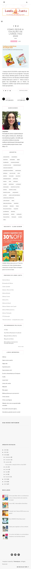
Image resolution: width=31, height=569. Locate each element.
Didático (5, 176)
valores (20, 216)
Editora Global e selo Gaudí (9, 306)
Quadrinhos (6, 211)
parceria (12, 206)
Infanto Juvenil (12, 189)
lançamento (15, 192)
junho (6, 469)
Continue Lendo (23, 90)
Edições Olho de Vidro (8, 290)
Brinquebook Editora (7, 283)
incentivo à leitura (15, 186)
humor (5, 184)
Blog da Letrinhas (9, 339)
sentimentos (6, 214)
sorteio (12, 214)
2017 (5, 484)
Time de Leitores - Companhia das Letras (12, 319)
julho (6, 467)
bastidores (12, 159)
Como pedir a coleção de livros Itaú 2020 (15, 32)
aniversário (14, 156)
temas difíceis (6, 216)
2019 (5, 479)
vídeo (4, 219)
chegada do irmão (15, 162)
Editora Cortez (6, 296)
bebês (18, 159)
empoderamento (7, 178)
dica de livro (12, 173)
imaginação (6, 186)
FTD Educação (6, 316)
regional (13, 211)
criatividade (18, 170)
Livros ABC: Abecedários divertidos (18, 503)
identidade (11, 184)
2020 (5, 454)
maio (6, 472)
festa (10, 181)
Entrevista (15, 178)
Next (24, 63)
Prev (20, 63)
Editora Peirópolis (6, 313)
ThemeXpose (17, 561)
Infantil (5, 189)
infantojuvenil (6, 192)
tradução (14, 216)
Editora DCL (5, 299)
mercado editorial (7, 203)
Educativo (18, 176)
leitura (5, 195)
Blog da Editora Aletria (10, 335)
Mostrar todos (21, 346)
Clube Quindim (6, 286)
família (5, 181)
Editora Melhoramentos (8, 309)
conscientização (17, 165)
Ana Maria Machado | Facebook (12, 332)
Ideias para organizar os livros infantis (18, 526)
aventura (5, 159)
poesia (17, 206)
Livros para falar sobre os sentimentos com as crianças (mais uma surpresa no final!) (19, 498)
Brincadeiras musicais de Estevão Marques (11, 342)
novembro (8, 459)
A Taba (6, 329)
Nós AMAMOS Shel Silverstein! (17, 519)
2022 (5, 450)
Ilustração (18, 184)
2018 (5, 481)
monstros (16, 203)
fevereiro (7, 476)
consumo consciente (8, 167)
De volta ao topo (23, 567)
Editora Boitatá (6, 293)
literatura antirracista (8, 197)
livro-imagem (6, 200)
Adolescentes (6, 156)
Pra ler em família (7, 208)
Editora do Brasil (6, 303)
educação (11, 176)
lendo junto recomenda (14, 195)
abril (6, 474)
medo (13, 200)
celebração (6, 162)
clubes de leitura (7, 165)
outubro (7, 462)
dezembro (8, 457)
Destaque (14, 41)
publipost (16, 208)
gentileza (15, 181)
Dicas (19, 173)
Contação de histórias (8, 170)
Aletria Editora (6, 280)
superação (19, 214)
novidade (5, 206)
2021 (5, 452)
